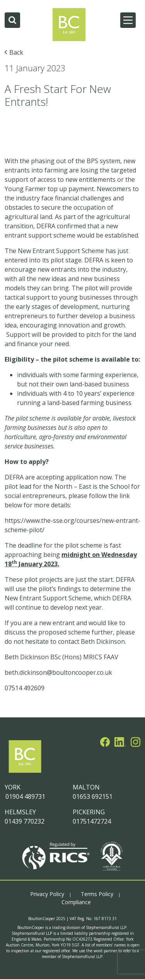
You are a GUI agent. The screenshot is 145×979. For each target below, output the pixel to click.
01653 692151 (93, 796)
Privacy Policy (47, 894)
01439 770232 (24, 821)
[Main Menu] (128, 20)
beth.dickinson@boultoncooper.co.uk (58, 672)
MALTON (86, 787)
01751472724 (92, 821)
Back (16, 52)
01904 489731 (25, 796)
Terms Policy (97, 894)
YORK (12, 787)
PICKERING (89, 812)
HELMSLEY (20, 812)
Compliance (76, 902)
